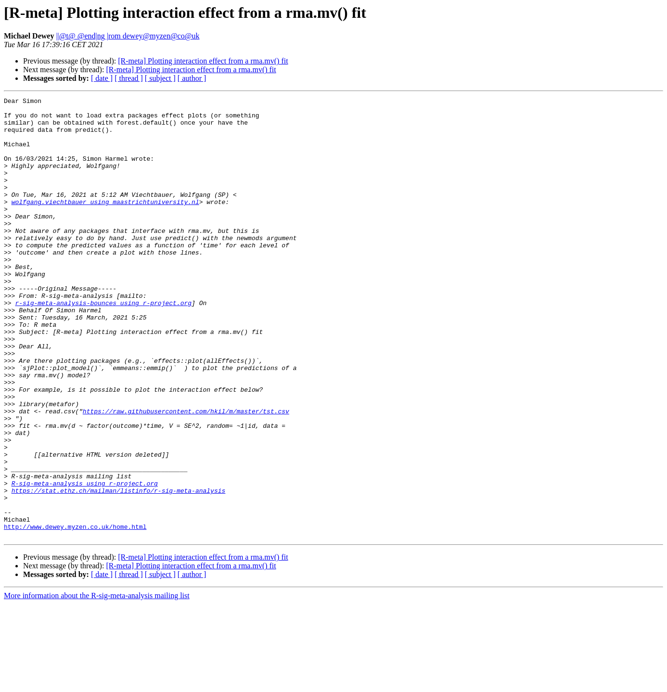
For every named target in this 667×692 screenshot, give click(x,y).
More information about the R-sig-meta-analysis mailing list (97, 683)
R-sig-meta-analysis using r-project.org (85, 561)
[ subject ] (160, 78)
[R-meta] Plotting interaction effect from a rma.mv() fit (203, 61)
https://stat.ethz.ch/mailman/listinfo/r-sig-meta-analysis (119, 569)
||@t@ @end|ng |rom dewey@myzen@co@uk (127, 36)
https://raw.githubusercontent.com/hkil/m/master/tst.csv (186, 474)
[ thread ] (129, 78)
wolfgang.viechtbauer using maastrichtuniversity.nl (105, 223)
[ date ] (102, 78)
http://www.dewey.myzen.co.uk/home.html (75, 613)
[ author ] (192, 78)
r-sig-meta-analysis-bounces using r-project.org (103, 344)
